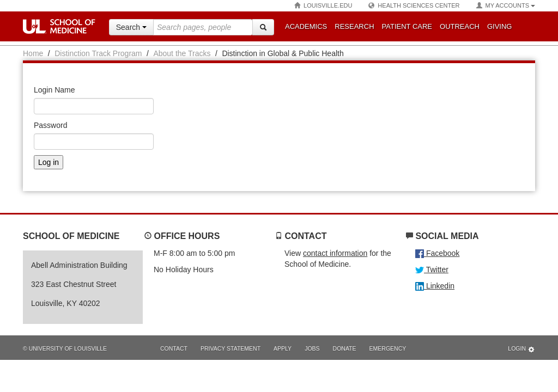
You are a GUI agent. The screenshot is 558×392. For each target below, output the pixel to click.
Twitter (431, 269)
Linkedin (434, 285)
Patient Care (407, 26)
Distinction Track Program (98, 53)
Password (50, 125)
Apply (283, 348)
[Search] (263, 27)
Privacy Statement (230, 348)
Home (33, 53)
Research (354, 26)
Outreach (460, 26)
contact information (335, 253)
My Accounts (505, 5)
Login (521, 349)
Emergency (388, 348)
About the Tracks (181, 53)
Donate (344, 348)
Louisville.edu (323, 5)
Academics (306, 26)
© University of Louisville (65, 348)
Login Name (54, 89)
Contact (173, 348)
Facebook (437, 253)
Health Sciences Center (413, 5)
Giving (499, 26)
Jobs (312, 348)
